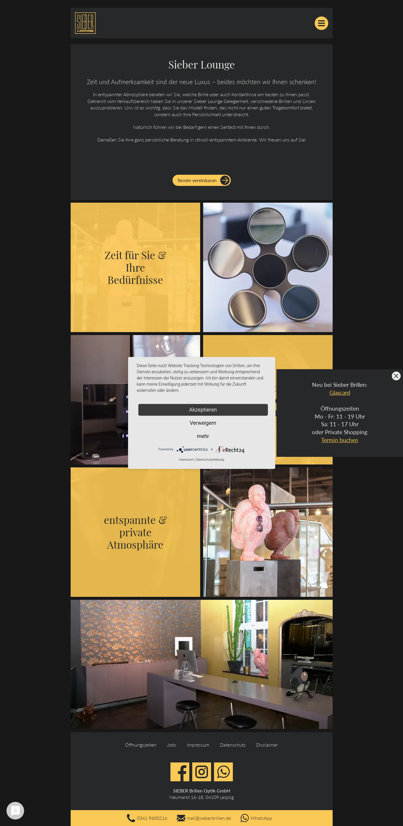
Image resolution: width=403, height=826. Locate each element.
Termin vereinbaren (197, 180)
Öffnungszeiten (140, 744)
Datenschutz (233, 744)
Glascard (339, 392)
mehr (203, 436)
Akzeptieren (203, 410)
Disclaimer (267, 744)
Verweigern (203, 423)
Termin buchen (339, 440)
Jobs (171, 744)
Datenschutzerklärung (210, 459)
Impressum (198, 744)
